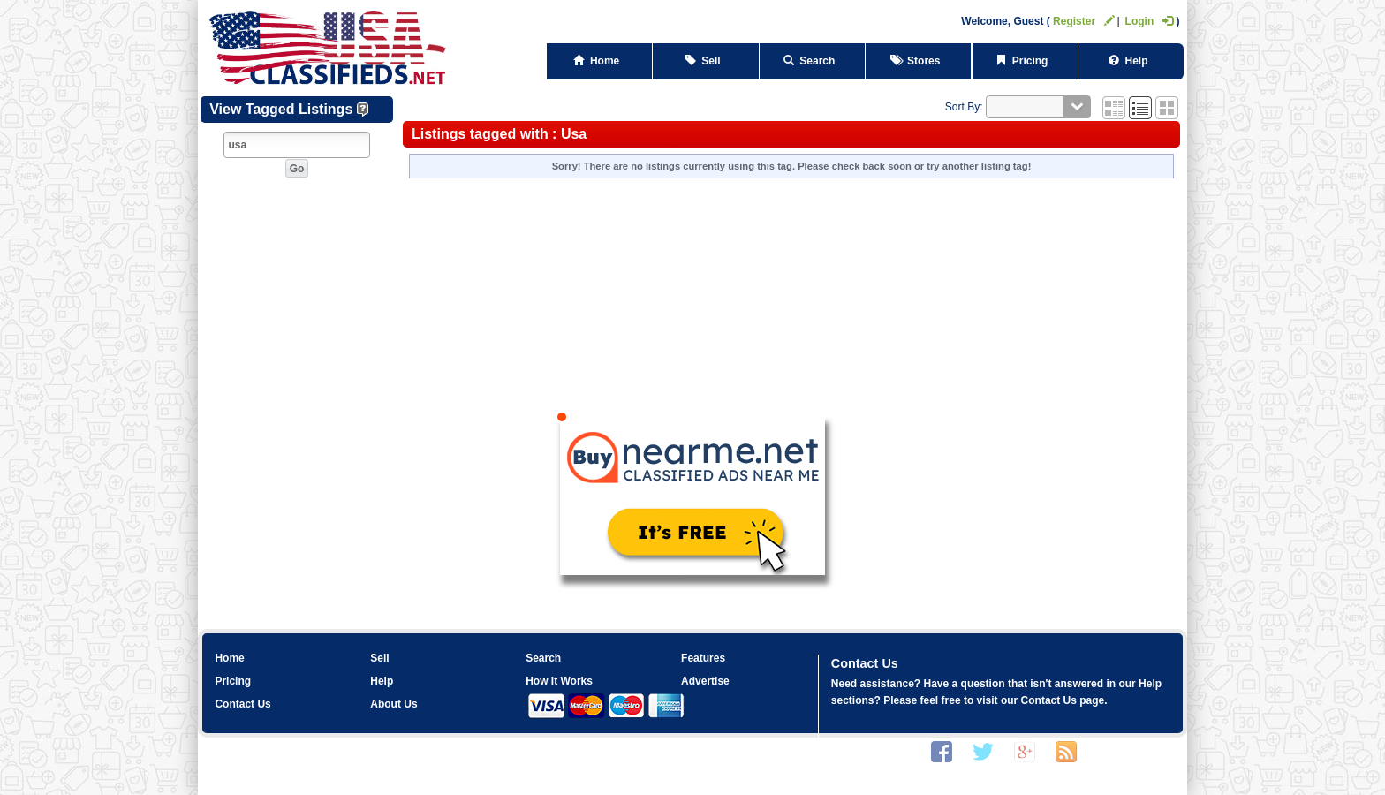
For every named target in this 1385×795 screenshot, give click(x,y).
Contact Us (242, 704)
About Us (393, 704)
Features (703, 658)
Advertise (705, 681)
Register (1084, 21)
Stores (918, 61)
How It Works (559, 681)
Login (1149, 21)
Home (599, 61)
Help (1131, 61)
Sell (706, 61)
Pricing (1024, 61)
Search (812, 61)
